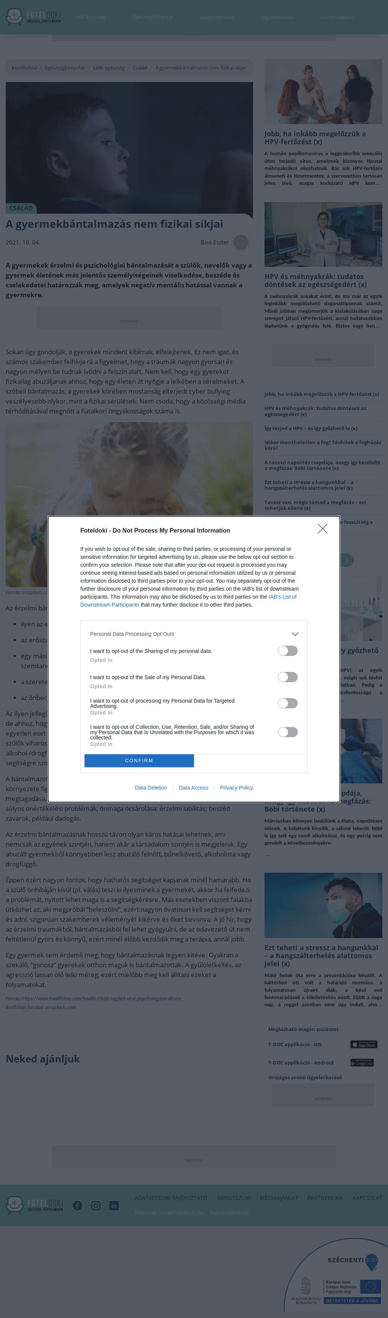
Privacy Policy (236, 788)
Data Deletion (151, 788)
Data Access (193, 788)
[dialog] (194, 659)
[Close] (325, 531)
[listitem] (194, 634)
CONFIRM (139, 760)
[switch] (288, 651)
